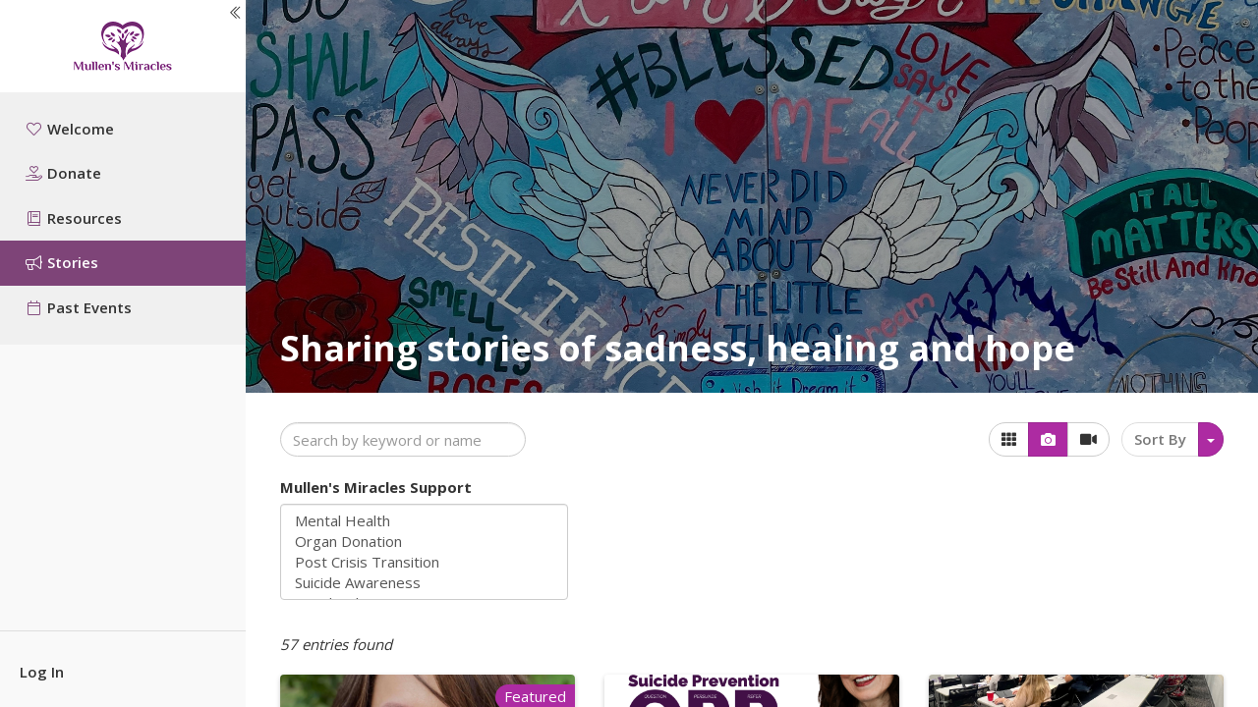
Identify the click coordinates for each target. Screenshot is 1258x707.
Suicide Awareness (424, 582)
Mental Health (424, 521)
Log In (42, 671)
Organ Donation (424, 541)
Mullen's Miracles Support (376, 487)
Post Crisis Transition (424, 562)
